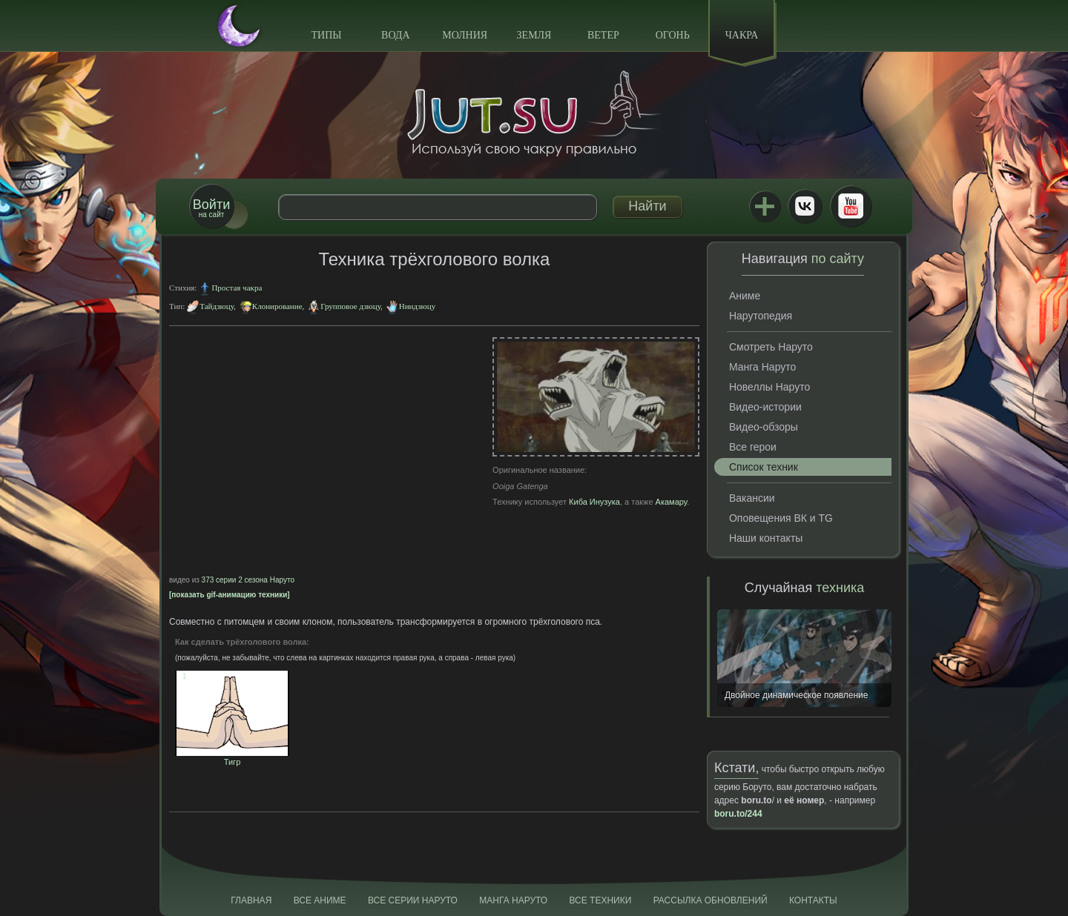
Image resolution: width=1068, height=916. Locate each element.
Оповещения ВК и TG (781, 518)
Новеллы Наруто (769, 387)
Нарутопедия (760, 316)
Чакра (742, 35)
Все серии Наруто (413, 900)
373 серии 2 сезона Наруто (248, 580)
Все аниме (320, 900)
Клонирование (277, 306)
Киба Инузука (594, 501)
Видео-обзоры (763, 427)
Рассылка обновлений (710, 900)
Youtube (850, 206)
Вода (395, 35)
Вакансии (752, 498)
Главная (251, 900)
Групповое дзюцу (350, 306)
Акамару (672, 501)
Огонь (673, 35)
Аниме (744, 296)
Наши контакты (765, 538)
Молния (464, 35)
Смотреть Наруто (771, 347)
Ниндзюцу (417, 306)
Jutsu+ (764, 206)
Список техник (763, 467)
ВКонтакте (805, 206)
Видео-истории (765, 407)
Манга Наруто (762, 367)
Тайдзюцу (217, 306)
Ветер (603, 35)
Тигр (232, 757)
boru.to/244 (738, 814)
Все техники (600, 900)
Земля (534, 35)
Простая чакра (236, 287)
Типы (326, 35)
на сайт (211, 208)
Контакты (813, 900)
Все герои (753, 447)
